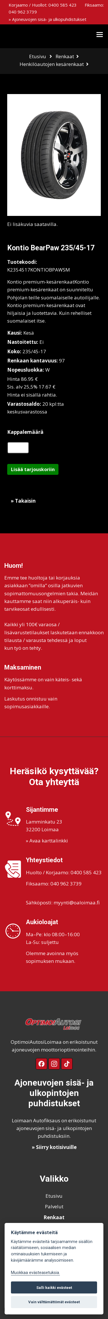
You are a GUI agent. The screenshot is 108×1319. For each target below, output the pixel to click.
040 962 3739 (23, 12)
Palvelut (54, 1206)
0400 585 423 (62, 5)
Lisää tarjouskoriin (33, 469)
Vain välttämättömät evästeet (54, 1302)
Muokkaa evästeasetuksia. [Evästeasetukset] (35, 1272)
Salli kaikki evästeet (54, 1287)
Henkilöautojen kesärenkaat (52, 64)
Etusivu (37, 56)
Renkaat (65, 56)
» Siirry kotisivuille (54, 1147)
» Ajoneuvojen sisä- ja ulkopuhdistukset (47, 19)
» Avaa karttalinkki (47, 840)
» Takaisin (23, 500)
